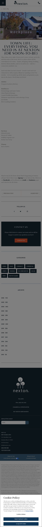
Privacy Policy (29, 511)
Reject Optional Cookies (21, 519)
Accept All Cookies (21, 524)
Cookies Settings (21, 514)
